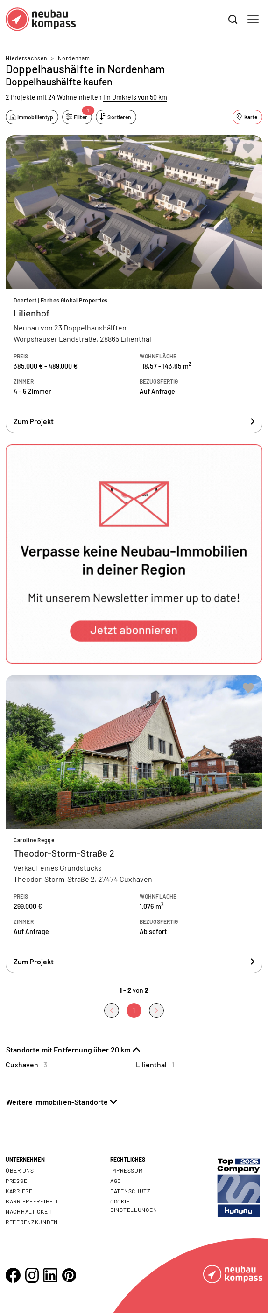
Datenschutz (130, 1191)
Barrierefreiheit (32, 1201)
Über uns (20, 1170)
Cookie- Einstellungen (133, 1205)
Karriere (19, 1191)
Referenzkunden (32, 1221)
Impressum (126, 1170)
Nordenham (74, 58)
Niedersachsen (26, 58)
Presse (16, 1180)
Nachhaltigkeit (29, 1211)
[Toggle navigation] (253, 19)
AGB (115, 1180)
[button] (134, 554)
